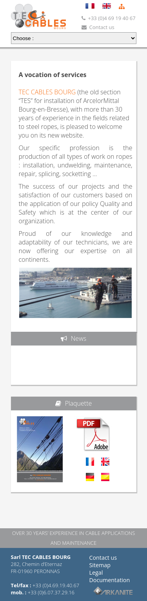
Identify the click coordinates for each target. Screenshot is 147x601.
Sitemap (100, 565)
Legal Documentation (109, 576)
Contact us (103, 557)
